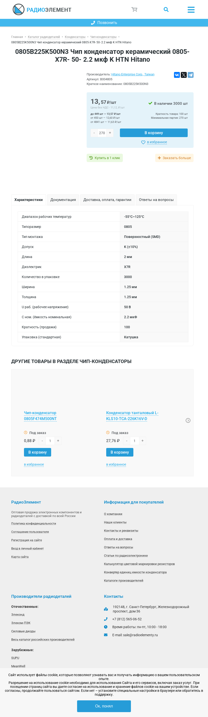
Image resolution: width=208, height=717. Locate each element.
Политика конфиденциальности (33, 523)
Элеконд (17, 614)
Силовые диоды (23, 631)
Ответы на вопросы (118, 547)
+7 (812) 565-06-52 (127, 619)
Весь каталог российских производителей (43, 639)
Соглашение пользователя (30, 532)
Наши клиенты (115, 522)
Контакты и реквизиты (121, 530)
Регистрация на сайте (26, 540)
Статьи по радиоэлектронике (126, 555)
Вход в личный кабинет (27, 548)
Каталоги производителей (123, 580)
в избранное (157, 142)
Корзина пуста (134, 9)
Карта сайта (20, 557)
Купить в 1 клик (107, 158)
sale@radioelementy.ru (140, 635)
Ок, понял (104, 706)
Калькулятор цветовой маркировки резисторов (139, 564)
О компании (113, 514)
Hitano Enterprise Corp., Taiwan (132, 74)
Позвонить (104, 22)
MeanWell (18, 666)
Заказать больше (177, 158)
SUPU (15, 658)
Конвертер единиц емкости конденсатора (135, 572)
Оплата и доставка (118, 539)
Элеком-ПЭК (20, 623)
